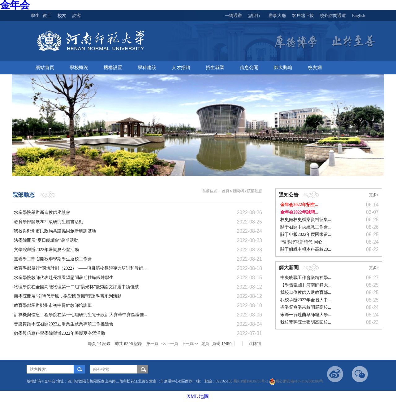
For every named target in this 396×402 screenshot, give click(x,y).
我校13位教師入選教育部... (305, 292)
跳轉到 (255, 343)
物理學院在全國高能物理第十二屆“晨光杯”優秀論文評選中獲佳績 (76, 287)
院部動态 (254, 191)
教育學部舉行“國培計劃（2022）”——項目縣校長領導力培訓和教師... (80, 268)
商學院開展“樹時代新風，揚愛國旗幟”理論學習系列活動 (68, 296)
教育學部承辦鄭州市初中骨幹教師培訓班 (53, 305)
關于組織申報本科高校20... (305, 249)
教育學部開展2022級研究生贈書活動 (48, 221)
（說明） (253, 15)
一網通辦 (233, 15)
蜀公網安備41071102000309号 (296, 381)
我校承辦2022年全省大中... (305, 300)
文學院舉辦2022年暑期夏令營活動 (46, 249)
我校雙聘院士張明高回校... (305, 322)
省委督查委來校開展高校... (305, 307)
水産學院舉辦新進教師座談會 (42, 212)
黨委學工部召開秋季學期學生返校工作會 (53, 259)
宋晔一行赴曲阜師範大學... (305, 314)
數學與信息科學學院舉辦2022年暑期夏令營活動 (59, 333)
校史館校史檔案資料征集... (305, 219)
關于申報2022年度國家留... (305, 234)
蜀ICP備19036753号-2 (251, 381)
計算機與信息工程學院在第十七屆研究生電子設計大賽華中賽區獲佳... (80, 314)
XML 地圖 (198, 396)
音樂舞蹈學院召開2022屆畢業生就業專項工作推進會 (64, 324)
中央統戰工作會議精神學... (305, 277)
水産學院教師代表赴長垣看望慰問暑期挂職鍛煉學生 (64, 277)
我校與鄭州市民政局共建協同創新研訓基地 (55, 231)
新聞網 (238, 191)
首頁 (225, 191)
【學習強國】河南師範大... (305, 285)
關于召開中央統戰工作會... (305, 227)
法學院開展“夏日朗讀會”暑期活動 (46, 240)
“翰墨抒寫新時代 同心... (302, 242)
